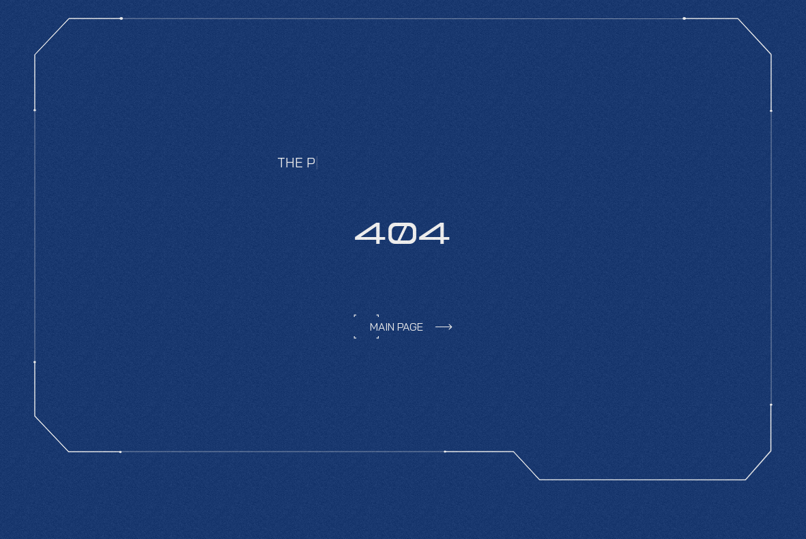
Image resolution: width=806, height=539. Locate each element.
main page (396, 326)
